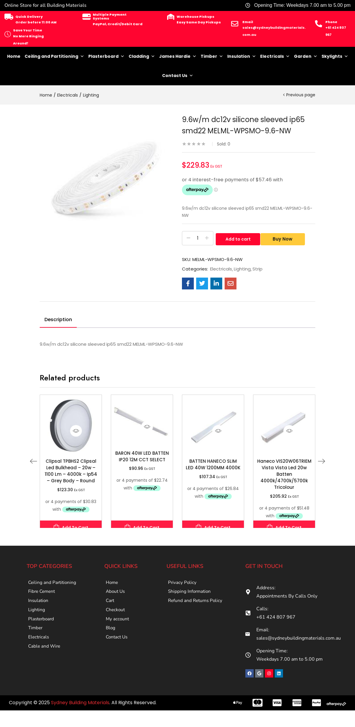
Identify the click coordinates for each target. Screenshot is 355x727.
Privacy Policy (182, 583)
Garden (305, 56)
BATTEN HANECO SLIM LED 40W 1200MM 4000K (213, 464)
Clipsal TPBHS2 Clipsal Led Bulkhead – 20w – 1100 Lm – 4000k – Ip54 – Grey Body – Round (71, 471)
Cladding (142, 56)
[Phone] (318, 23)
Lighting (91, 95)
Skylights (335, 56)
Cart (110, 606)
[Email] (234, 23)
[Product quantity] (197, 238)
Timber (212, 56)
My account (118, 628)
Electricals (275, 56)
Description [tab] (58, 319)
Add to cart (238, 238)
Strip (257, 269)
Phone (331, 22)
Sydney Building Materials (80, 702)
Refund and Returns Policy (196, 606)
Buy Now (285, 238)
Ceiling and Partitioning (54, 56)
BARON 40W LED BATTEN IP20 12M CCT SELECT (142, 456)
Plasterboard (106, 56)
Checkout (116, 617)
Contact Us (177, 75)
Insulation (241, 56)
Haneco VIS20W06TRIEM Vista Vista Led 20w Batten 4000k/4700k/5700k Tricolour (284, 474)
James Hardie (177, 56)
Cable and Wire (45, 662)
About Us (116, 594)
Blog (111, 639)
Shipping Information (190, 594)
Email (247, 22)
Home (13, 56)
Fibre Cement (42, 594)
